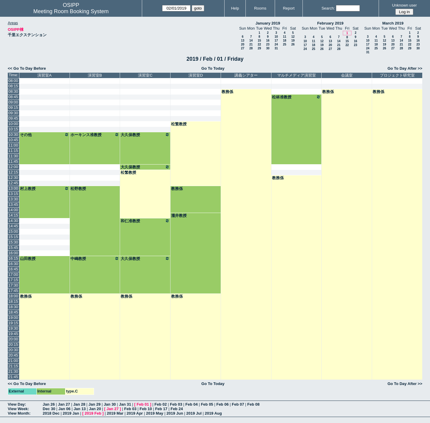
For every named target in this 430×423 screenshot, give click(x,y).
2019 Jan (71, 413)
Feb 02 (160, 404)
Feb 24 (177, 409)
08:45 (13, 97)
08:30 (13, 91)
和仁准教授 (145, 220)
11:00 (13, 145)
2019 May (154, 413)
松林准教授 (296, 97)
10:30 (13, 134)
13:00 (13, 188)
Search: (328, 8)
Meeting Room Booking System (71, 11)
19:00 (13, 317)
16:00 (13, 253)
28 (251, 48)
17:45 (13, 290)
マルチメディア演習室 (296, 75)
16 (267, 40)
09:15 (13, 107)
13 (242, 40)
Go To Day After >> (405, 68)
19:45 (13, 333)
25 (284, 44)
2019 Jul (194, 413)
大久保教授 (145, 134)
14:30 (13, 220)
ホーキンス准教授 (94, 134)
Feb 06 (222, 404)
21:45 (13, 377)
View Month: (19, 413)
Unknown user (404, 5)
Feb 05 (207, 404)
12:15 (13, 172)
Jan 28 (79, 404)
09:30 (13, 113)
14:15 (13, 215)
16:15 (13, 258)
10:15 (13, 129)
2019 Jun (174, 413)
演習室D (195, 75)
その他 (44, 134)
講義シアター (246, 75)
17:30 (13, 285)
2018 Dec (51, 413)
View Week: (18, 409)
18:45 (13, 312)
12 (292, 36)
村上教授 (44, 188)
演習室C (145, 75)
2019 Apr (135, 413)
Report (288, 8)
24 (276, 44)
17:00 (13, 274)
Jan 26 (49, 404)
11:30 (13, 156)
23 (267, 44)
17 (276, 40)
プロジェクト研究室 (397, 75)
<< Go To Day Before (27, 68)
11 (284, 36)
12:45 (13, 183)
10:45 (13, 140)
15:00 (13, 231)
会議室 (347, 75)
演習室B (95, 75)
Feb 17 (161, 409)
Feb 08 (253, 404)
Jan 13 (80, 409)
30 (267, 48)
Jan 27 (64, 404)
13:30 (13, 199)
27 (242, 48)
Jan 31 (125, 404)
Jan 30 (110, 404)
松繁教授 (179, 124)
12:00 (13, 167)
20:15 (13, 344)
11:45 (13, 161)
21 (251, 44)
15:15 (13, 237)
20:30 (13, 350)
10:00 (13, 123)
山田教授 (28, 258)
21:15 (13, 366)
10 (276, 36)
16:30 (13, 263)
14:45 (13, 226)
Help (235, 8)
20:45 (13, 355)
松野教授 (78, 188)
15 (259, 40)
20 (242, 44)
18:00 (13, 296)
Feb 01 (143, 404)
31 (276, 48)
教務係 (227, 91)
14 (251, 40)
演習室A (44, 75)
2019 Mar (115, 413)
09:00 (13, 102)
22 (259, 44)
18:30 (13, 307)
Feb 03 (176, 404)
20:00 (13, 339)
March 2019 (392, 23)
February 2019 (330, 23)
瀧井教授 (179, 215)
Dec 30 (49, 409)
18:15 (13, 301)
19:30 (13, 328)
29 (259, 48)
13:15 (13, 193)
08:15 (13, 86)
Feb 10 (146, 409)
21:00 (13, 360)
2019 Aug (213, 413)
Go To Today (213, 68)
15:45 (13, 247)
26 (292, 44)
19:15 (13, 323)
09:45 (13, 118)
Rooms (260, 8)
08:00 (13, 80)
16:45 (13, 269)
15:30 (13, 242)
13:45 (13, 204)
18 (284, 40)
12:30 (13, 177)
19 (292, 40)
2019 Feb (93, 413)
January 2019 (268, 23)
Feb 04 (191, 404)
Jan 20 (95, 409)
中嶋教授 (94, 258)
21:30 (13, 371)
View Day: (17, 404)
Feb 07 (238, 404)
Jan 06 (64, 409)
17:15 (13, 280)
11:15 (13, 150)
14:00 (13, 210)
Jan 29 (94, 404)
